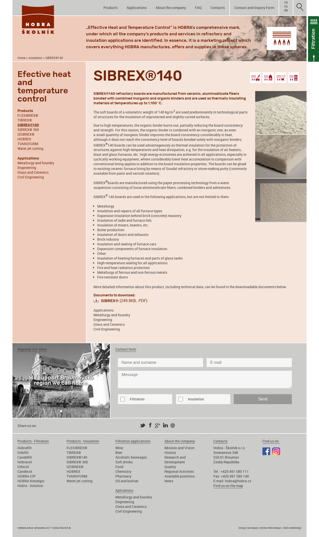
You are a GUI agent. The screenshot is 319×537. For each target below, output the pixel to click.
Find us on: (271, 441)
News (168, 481)
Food (119, 466)
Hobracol (24, 462)
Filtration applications (133, 441)
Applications (137, 7)
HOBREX (24, 139)
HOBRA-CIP (26, 476)
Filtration (137, 399)
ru (286, 6)
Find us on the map (228, 485)
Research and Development (175, 459)
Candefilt (24, 457)
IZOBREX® (25, 134)
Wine (119, 447)
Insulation (35, 58)
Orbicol (23, 466)
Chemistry (123, 471)
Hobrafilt (24, 447)
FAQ (198, 7)
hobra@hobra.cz (238, 481)
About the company (171, 7)
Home (21, 58)
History (170, 452)
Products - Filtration (33, 441)
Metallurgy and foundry (35, 163)
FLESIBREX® (27, 115)
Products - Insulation (83, 441)
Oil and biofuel (126, 481)
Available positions (179, 476)
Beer (118, 452)
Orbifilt (23, 452)
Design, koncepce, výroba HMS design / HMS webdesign (270, 528)
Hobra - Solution (30, 485)
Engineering (26, 167)
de (286, 10)
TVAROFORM (27, 143)
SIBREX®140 (77, 457)
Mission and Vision (179, 447)
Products (110, 7)
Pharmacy (123, 476)
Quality (170, 466)
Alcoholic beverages (131, 457)
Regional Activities (179, 471)
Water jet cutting (30, 148)
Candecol (24, 471)
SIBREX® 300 (28, 129)
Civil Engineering (30, 177)
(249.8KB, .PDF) (124, 300)
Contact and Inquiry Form (254, 7)
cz (286, 2)
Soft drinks (124, 462)
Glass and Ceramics (33, 172)
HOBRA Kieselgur (31, 481)
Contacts (218, 7)
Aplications (124, 490)
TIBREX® (24, 120)
